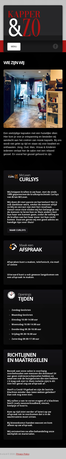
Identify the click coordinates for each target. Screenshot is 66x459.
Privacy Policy (22, 454)
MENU (14, 46)
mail (56, 262)
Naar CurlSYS (18, 230)
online (13, 264)
